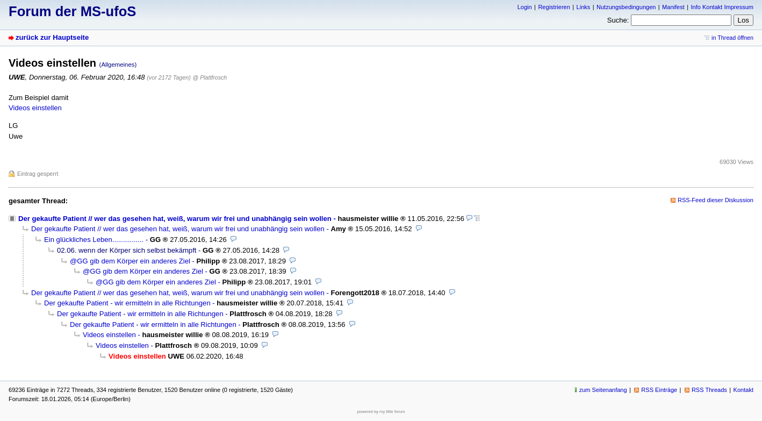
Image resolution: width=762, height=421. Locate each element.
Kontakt (743, 390)
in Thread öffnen (732, 37)
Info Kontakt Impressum (722, 7)
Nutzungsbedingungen (626, 7)
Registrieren (554, 7)
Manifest (673, 7)
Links (584, 7)
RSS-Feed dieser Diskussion (715, 200)
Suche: (618, 20)
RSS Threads (709, 390)
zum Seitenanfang (603, 390)
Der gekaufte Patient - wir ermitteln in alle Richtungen (127, 303)
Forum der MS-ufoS (72, 11)
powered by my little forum (381, 411)
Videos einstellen (35, 108)
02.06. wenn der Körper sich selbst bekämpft (126, 250)
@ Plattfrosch (209, 77)
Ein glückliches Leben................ (93, 240)
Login (524, 7)
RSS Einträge (659, 390)
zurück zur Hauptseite (52, 37)
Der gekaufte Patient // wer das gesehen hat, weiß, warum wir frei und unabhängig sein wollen (175, 219)
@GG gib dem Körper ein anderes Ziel (130, 261)
